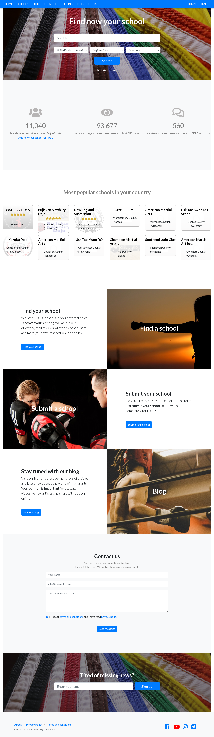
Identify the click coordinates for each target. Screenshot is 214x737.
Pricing (67, 4)
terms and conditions (71, 616)
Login (192, 4)
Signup (204, 4)
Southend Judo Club (160, 240)
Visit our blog (31, 512)
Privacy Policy (34, 724)
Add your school (107, 69)
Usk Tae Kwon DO (89, 240)
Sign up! (147, 686)
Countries (51, 4)
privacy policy (109, 616)
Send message (107, 628)
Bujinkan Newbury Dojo (52, 212)
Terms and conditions (59, 724)
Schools (22, 4)
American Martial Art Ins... (194, 242)
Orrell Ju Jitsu (125, 210)
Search (107, 61)
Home (9, 3)
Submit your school (139, 424)
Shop (36, 4)
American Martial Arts (158, 212)
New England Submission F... (84, 212)
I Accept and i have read (83, 616)
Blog (80, 4)
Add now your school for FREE (35, 137)
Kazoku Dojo (18, 240)
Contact (94, 4)
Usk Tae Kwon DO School (194, 212)
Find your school (32, 346)
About (18, 724)
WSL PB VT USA (18, 210)
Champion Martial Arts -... (123, 242)
